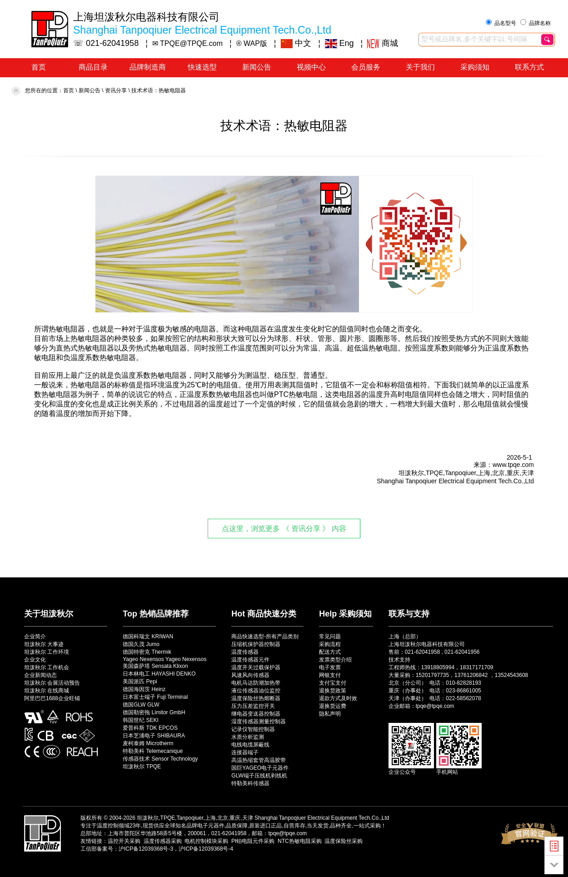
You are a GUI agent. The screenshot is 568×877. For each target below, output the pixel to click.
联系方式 (529, 67)
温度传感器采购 (163, 841)
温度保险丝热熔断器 (255, 698)
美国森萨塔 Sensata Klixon (155, 666)
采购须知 (474, 67)
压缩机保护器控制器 (255, 644)
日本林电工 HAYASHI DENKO (159, 674)
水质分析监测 (247, 737)
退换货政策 (332, 690)
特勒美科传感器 (250, 783)
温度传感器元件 (250, 659)
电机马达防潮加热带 (255, 683)
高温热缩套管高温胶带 (258, 760)
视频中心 (311, 67)
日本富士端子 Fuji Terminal (155, 697)
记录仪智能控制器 (253, 729)
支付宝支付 (332, 683)
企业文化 (35, 659)
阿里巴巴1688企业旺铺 (52, 698)
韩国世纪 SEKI (141, 720)
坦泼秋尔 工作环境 (46, 652)
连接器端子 (245, 752)
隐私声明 (330, 714)
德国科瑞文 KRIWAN (148, 636)
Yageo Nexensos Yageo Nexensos (164, 659)
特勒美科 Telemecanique (153, 751)
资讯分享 (116, 90)
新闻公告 (256, 67)
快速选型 (202, 67)
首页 (38, 67)
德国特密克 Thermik (147, 652)
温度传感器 (245, 652)
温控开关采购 (124, 841)
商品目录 (93, 67)
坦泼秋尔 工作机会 (46, 667)
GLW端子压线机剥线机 (259, 775)
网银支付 (330, 675)
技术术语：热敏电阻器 (158, 90)
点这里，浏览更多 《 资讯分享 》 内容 (284, 528)
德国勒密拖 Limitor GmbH (154, 712)
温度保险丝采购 (343, 841)
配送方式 (330, 652)
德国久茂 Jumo (141, 644)
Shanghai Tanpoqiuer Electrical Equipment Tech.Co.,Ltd (321, 818)
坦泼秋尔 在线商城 (46, 690)
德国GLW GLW (141, 705)
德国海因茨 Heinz (144, 689)
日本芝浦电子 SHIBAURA (154, 735)
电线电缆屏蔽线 (250, 745)
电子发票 (330, 667)
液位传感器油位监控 (255, 690)
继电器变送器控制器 (255, 714)
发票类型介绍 (335, 659)
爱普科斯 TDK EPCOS (150, 728)
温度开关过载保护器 (255, 667)
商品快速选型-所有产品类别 (265, 636)
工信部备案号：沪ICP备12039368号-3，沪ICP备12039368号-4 (156, 849)
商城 (382, 43)
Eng (339, 43)
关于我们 (420, 67)
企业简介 (35, 636)
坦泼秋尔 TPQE (142, 766)
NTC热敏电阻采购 (300, 841)
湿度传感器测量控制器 (258, 721)
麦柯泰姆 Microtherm (148, 743)
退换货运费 (332, 706)
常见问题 (330, 636)
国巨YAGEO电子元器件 (260, 768)
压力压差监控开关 (253, 706)
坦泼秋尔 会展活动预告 (52, 683)
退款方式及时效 (338, 698)
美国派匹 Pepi (140, 681)
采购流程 (330, 644)
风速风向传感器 (250, 675)
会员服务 (365, 67)
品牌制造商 (148, 67)
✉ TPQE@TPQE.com (187, 43)
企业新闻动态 (40, 675)
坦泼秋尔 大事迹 (44, 644)
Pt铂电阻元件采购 (252, 841)
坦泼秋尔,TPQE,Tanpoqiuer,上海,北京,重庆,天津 (195, 818)
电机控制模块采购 (206, 841)
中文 (296, 43)
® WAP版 (251, 43)
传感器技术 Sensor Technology (160, 759)
